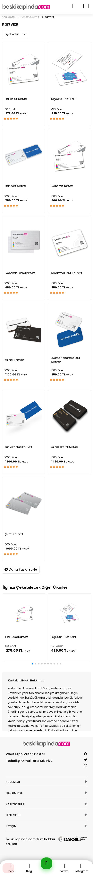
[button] (32, 663)
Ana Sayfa (8, 17)
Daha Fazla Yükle (20, 569)
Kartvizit (49, 17)
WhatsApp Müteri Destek (25, 754)
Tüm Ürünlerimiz (29, 17)
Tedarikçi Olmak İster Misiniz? (29, 761)
